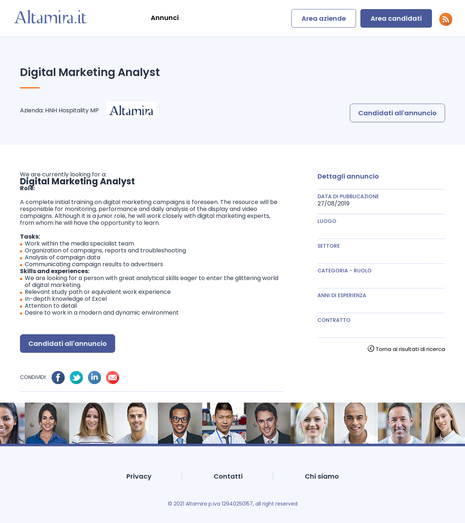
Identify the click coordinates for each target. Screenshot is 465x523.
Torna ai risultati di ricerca (410, 349)
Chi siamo (322, 476)
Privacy (138, 476)
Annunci (165, 17)
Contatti (228, 476)
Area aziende (324, 18)
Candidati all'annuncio (397, 112)
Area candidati (396, 18)
